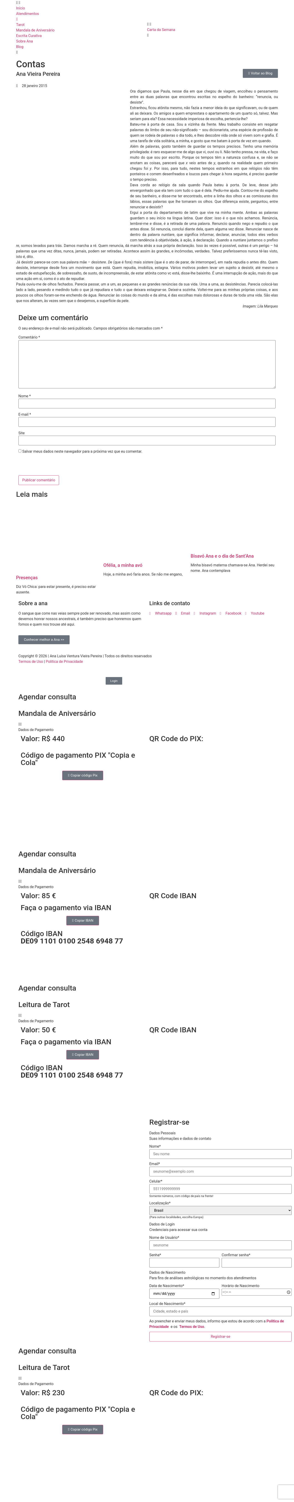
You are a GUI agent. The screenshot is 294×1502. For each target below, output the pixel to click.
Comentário (29, 337)
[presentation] (49, 465)
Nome (24, 396)
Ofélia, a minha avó (122, 565)
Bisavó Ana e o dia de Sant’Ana (222, 556)
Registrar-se (220, 1336)
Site (21, 433)
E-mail (24, 414)
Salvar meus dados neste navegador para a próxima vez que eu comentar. (82, 451)
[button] (147, 727)
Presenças (27, 577)
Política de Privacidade (64, 661)
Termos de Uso (30, 661)
